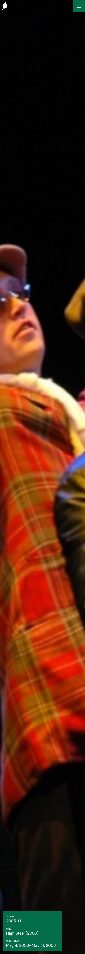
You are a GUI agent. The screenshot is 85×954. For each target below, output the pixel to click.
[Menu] (79, 6)
